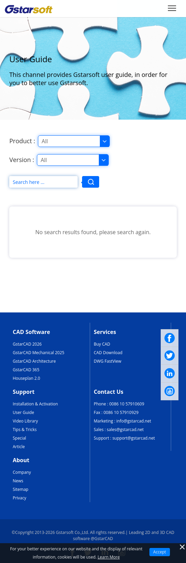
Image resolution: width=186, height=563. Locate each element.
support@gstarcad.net (133, 438)
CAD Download (108, 353)
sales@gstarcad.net (125, 429)
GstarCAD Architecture (34, 361)
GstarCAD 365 (26, 370)
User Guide (23, 412)
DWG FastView (107, 361)
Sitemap (20, 489)
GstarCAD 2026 (27, 344)
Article (19, 447)
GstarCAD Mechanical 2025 (38, 353)
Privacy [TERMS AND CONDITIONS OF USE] (19, 498)
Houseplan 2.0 (26, 378)
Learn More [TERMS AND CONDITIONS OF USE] (109, 557)
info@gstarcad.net (133, 421)
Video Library (25, 421)
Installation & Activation (35, 404)
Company (22, 472)
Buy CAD (102, 344)
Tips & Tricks (25, 429)
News (18, 481)
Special (19, 438)
